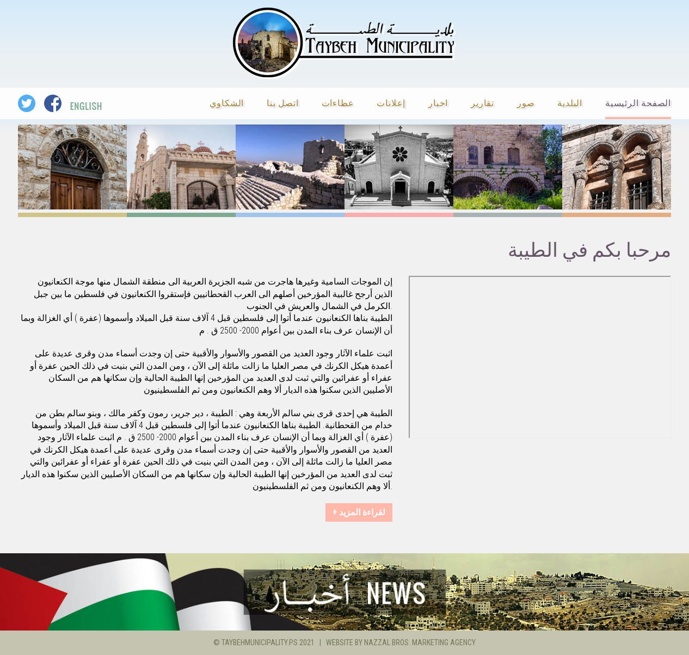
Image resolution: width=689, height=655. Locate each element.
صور (525, 102)
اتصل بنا (282, 102)
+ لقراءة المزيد (359, 512)
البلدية (569, 102)
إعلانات (391, 102)
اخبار (438, 102)
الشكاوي (227, 102)
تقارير (482, 102)
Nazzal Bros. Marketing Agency (420, 642)
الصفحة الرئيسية (638, 102)
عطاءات (338, 102)
